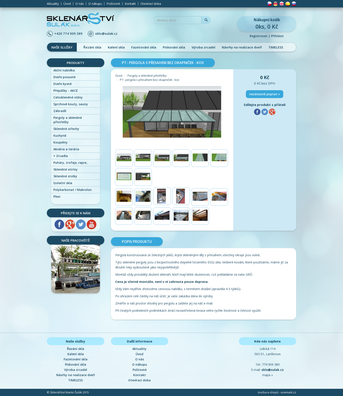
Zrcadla (60, 156)
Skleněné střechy (66, 129)
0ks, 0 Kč (266, 23)
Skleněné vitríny (65, 169)
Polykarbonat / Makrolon (72, 190)
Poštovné (113, 3)
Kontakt (130, 3)
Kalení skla (116, 47)
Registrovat (259, 36)
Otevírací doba (150, 3)
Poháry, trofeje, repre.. (70, 163)
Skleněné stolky (65, 176)
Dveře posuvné (64, 77)
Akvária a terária (66, 149)
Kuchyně (59, 135)
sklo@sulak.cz (106, 33)
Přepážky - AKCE (65, 90)
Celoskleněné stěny (68, 97)
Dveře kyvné (62, 84)
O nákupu (95, 3)
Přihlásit (277, 36)
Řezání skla (92, 47)
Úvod (67, 3)
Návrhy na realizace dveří (242, 47)
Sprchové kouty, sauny (70, 104)
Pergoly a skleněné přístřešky (67, 120)
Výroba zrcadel (203, 47)
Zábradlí (59, 111)
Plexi (56, 196)
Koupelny (60, 142)
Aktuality (53, 3)
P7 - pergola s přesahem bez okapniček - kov (149, 80)
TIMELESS (275, 47)
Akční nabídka (64, 70)
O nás (79, 3)
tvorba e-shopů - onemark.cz (277, 392)
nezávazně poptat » (264, 94)
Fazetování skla (143, 47)
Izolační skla (62, 183)
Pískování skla (174, 47)
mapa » (267, 375)
